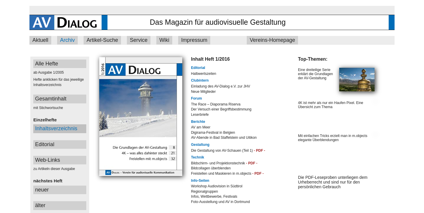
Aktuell (40, 40)
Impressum (194, 40)
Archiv (67, 40)
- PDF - (259, 150)
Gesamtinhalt (50, 99)
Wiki (164, 40)
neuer (42, 190)
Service (139, 40)
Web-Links (47, 160)
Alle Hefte (46, 64)
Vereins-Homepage (272, 40)
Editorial (44, 144)
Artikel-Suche (102, 40)
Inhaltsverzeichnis (56, 128)
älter (40, 205)
